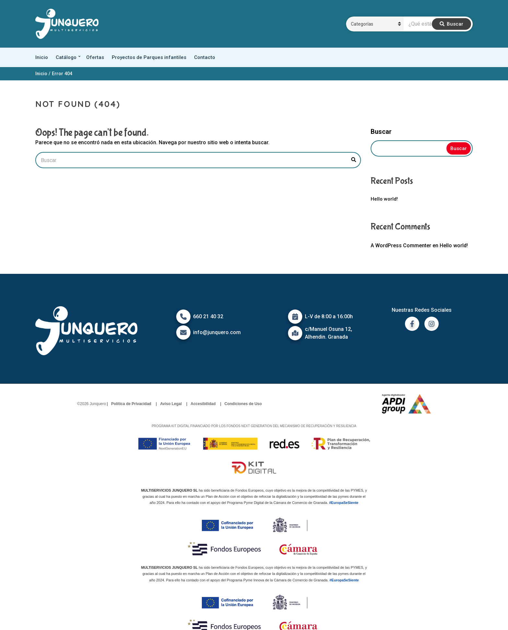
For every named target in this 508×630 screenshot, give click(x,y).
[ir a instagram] (431, 324)
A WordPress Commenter (401, 245)
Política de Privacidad (131, 404)
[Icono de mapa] (295, 333)
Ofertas (95, 57)
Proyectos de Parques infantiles (149, 57)
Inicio (41, 57)
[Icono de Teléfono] (183, 316)
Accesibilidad (202, 404)
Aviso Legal (171, 404)
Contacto (204, 57)
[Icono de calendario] (295, 316)
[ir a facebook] (412, 324)
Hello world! (384, 199)
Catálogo (66, 57)
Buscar (381, 131)
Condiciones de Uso (243, 404)
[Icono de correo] (183, 332)
